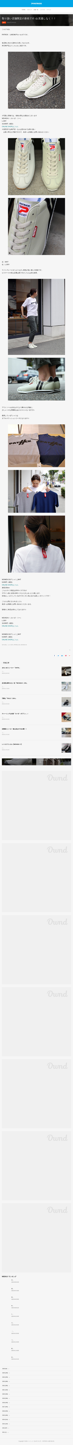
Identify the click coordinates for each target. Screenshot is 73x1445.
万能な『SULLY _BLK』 (9, 698)
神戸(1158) (4, 644)
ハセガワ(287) (10, 644)
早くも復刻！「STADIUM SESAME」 (21, 1281)
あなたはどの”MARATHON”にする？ (20, 1358)
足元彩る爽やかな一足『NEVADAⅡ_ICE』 (15, 683)
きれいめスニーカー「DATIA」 (11, 668)
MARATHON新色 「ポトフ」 (19, 1306)
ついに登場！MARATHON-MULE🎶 (20, 1340)
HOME (23, 9)
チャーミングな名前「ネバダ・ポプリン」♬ (15, 714)
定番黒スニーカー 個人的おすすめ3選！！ (14, 729)
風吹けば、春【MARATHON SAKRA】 (21, 1289)
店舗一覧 (36, 9)
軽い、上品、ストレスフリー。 (19, 1349)
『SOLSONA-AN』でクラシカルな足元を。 (22, 1332)
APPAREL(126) (17, 644)
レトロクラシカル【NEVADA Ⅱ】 (12, 745)
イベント (49, 9)
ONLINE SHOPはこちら (10, 126)
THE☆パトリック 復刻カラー (19, 1315)
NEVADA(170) (24, 644)
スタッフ (29, 9)
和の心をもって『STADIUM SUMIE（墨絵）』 (23, 1298)
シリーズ (42, 9)
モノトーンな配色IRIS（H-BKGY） (20, 1323)
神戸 (4, 22)
